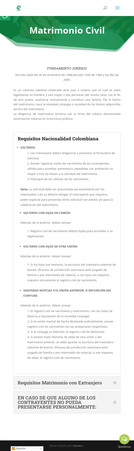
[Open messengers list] (124, 439)
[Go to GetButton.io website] (124, 447)
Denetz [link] (77, 446)
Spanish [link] (19, 448)
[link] (18, 8)
